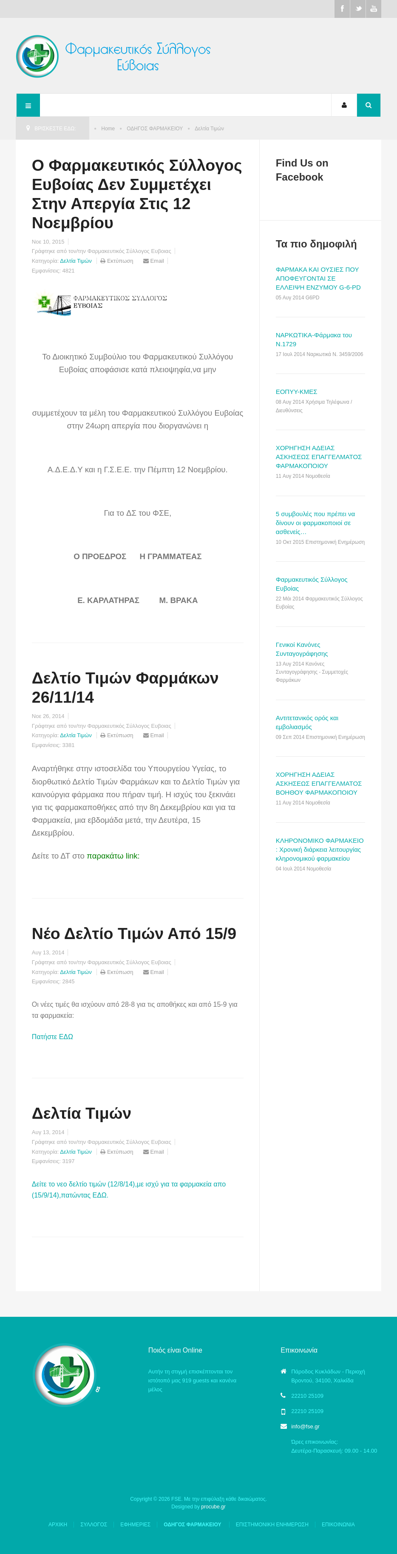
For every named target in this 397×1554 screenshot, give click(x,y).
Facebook (342, 9)
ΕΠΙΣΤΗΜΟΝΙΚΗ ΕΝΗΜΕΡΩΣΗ (272, 1525)
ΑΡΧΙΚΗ (57, 1525)
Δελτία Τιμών (75, 261)
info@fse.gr (305, 1426)
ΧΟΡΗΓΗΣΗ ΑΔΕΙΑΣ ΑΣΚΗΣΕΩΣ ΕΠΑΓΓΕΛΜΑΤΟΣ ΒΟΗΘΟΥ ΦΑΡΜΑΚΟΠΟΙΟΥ (319, 783)
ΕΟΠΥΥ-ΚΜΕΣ (297, 391)
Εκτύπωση (117, 261)
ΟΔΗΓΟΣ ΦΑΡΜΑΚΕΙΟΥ (155, 129)
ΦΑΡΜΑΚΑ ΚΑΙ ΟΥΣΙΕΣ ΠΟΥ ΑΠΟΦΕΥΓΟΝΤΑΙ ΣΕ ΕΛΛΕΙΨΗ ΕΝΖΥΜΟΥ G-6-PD (318, 278)
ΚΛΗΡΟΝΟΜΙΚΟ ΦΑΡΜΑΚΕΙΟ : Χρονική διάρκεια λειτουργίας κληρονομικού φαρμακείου (320, 849)
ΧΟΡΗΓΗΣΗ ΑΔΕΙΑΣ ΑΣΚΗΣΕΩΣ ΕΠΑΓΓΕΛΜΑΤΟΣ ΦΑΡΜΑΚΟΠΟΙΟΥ (319, 456)
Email (153, 261)
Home (108, 129)
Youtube (373, 9)
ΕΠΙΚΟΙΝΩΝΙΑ (338, 1525)
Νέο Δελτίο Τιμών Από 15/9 (134, 933)
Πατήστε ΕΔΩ (52, 1036)
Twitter (358, 9)
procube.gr (213, 1507)
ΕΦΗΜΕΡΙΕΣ (135, 1525)
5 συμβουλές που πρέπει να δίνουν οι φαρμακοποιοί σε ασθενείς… (315, 522)
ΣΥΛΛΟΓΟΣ (93, 1525)
